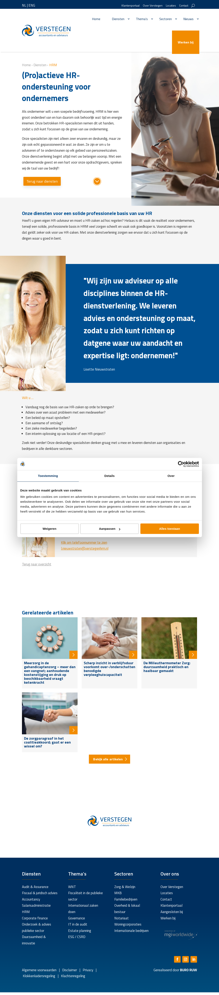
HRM (26, 911)
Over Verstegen (153, 6)
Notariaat (121, 918)
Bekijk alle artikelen (108, 759)
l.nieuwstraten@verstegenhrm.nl (84, 548)
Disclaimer (69, 970)
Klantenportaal (131, 6)
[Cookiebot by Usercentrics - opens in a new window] (181, 464)
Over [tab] (171, 476)
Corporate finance (35, 918)
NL (24, 5)
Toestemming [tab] (48, 476)
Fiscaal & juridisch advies (39, 893)
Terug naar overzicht (36, 564)
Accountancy (31, 899)
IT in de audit (77, 924)
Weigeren (49, 528)
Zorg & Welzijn (124, 886)
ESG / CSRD (76, 936)
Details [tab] (109, 476)
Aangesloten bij (172, 911)
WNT (72, 886)
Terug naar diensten (42, 181)
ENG (32, 5)
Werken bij (186, 42)
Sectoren (165, 18)
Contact (183, 6)
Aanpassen (109, 528)
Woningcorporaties (127, 924)
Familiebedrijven (125, 899)
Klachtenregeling (72, 976)
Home (96, 18)
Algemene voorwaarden (39, 970)
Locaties (171, 6)
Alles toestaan (169, 528)
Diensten (118, 18)
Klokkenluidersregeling (39, 976)
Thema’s (142, 18)
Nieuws (188, 18)
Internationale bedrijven (131, 930)
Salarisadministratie (36, 905)
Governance (76, 918)
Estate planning (79, 930)
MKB (118, 893)
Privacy (87, 970)
